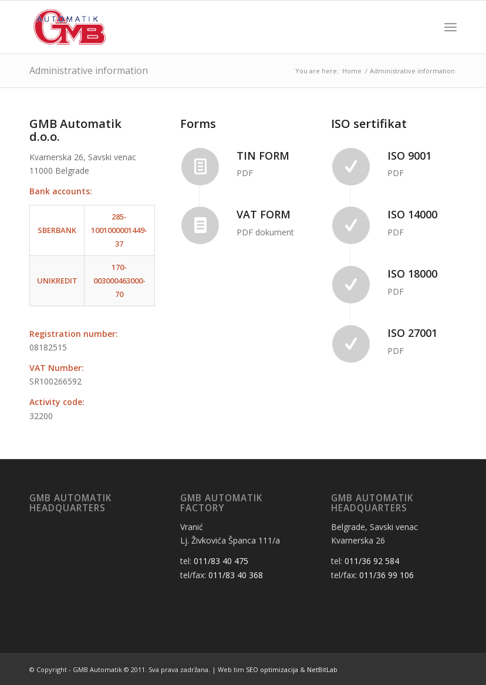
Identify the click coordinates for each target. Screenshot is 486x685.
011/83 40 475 (221, 560)
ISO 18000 (412, 273)
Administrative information (88, 70)
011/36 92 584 (372, 560)
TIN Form (263, 156)
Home (352, 70)
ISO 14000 (412, 214)
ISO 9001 (409, 156)
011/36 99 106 (386, 575)
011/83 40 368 (235, 575)
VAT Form (264, 214)
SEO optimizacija (272, 669)
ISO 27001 (412, 333)
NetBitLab (322, 669)
